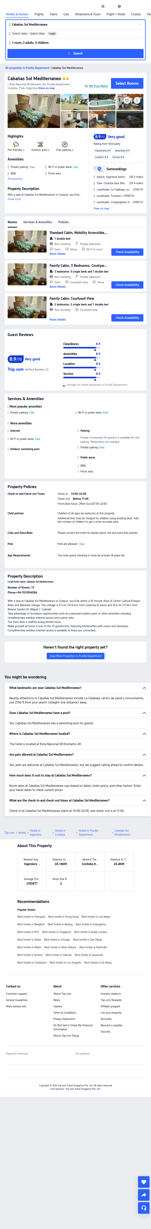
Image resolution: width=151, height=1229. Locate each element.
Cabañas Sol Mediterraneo (34, 78)
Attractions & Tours (87, 14)
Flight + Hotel (116, 14)
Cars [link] (66, 14)
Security (105, 1031)
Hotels (22, 832)
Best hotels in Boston (30, 954)
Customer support (16, 993)
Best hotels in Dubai (29, 939)
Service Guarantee (16, 1000)
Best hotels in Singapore (56, 932)
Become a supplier (111, 1025)
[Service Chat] (143, 1208)
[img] (34, 111)
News (56, 1000)
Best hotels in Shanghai (31, 916)
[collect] (143, 1182)
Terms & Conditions (64, 1012)
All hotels (106, 1019)
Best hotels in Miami (29, 947)
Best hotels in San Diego (87, 939)
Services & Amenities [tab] (37, 222)
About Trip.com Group (66, 1035)
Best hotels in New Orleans (60, 947)
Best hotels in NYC (28, 932)
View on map (101, 208)
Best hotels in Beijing (60, 924)
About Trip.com (62, 993)
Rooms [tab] (12, 222)
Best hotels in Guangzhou (91, 924)
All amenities (15, 178)
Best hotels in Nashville (93, 947)
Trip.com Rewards (111, 1000)
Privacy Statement (64, 1019)
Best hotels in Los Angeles (65, 962)
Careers (57, 1006)
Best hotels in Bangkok (31, 924)
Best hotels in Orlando (59, 954)
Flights (39, 14)
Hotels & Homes (17, 14)
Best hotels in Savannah (89, 954)
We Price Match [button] (98, 86)
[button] (111, 6)
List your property (111, 1012)
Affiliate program (110, 1006)
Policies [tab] (63, 222)
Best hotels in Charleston (32, 962)
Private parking (19, 412)
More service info (16, 1006)
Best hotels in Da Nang (97, 962)
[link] (103, 6)
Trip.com (9, 832)
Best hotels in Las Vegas (96, 916)
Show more (14, 199)
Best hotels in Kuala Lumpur (90, 932)
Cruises (136, 14)
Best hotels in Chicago (57, 939)
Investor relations (111, 993)
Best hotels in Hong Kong (63, 916)
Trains (53, 14)
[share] (143, 1195)
